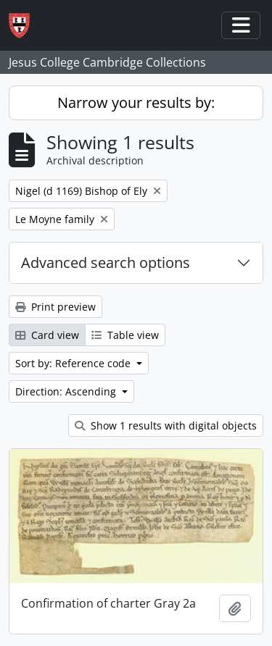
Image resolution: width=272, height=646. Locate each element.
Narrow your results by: (136, 102)
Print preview (55, 307)
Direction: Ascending (67, 391)
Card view (47, 335)
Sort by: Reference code (74, 363)
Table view (125, 335)
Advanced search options (105, 262)
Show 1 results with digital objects (166, 425)
